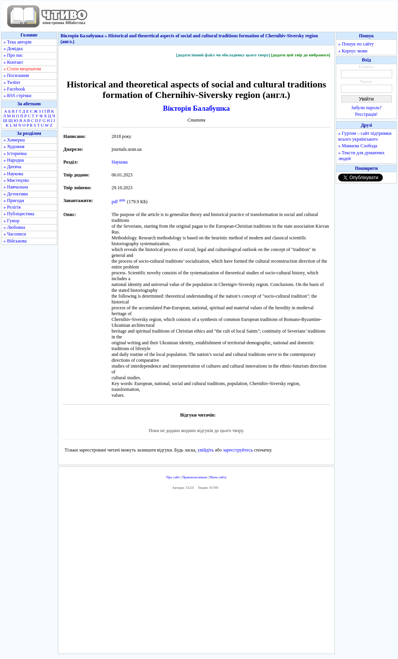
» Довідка (13, 48)
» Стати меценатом (22, 68)
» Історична (15, 153)
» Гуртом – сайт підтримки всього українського (364, 136)
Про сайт (173, 477)
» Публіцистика (18, 213)
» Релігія (12, 207)
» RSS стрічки (17, 95)
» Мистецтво (16, 180)
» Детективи (15, 194)
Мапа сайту (218, 477)
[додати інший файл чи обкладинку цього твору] (223, 54)
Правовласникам (194, 477)
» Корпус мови (352, 51)
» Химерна (14, 140)
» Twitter (11, 82)
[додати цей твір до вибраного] (300, 54)
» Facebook (14, 89)
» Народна (13, 160)
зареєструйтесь (238, 450)
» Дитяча (12, 166)
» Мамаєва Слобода (357, 145)
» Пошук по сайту (356, 44)
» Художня (13, 146)
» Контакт (13, 62)
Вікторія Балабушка (196, 108)
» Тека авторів (17, 42)
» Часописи (14, 234)
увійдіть (205, 450)
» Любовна (14, 227)
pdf (115, 201)
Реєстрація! (366, 114)
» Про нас (13, 55)
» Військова (15, 241)
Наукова (119, 162)
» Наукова (13, 173)
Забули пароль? (366, 107)
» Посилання (16, 75)
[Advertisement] (196, 573)
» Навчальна (15, 187)
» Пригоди (13, 200)
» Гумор (11, 220)
